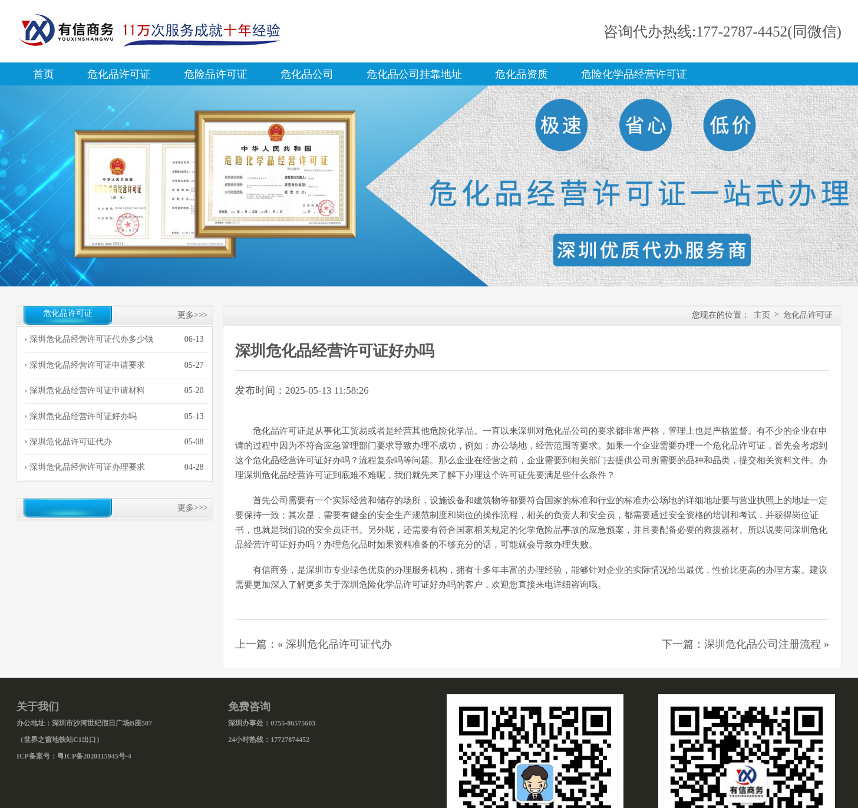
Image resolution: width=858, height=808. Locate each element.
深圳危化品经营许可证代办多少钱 (91, 339)
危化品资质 (521, 74)
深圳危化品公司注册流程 (762, 644)
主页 (762, 315)
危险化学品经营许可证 (634, 74)
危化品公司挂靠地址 (414, 74)
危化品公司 (307, 74)
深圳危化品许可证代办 (70, 441)
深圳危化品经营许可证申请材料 (87, 390)
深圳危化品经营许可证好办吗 (83, 416)
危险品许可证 (216, 74)
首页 (43, 74)
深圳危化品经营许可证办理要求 (87, 467)
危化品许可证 (119, 74)
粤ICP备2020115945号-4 (94, 756)
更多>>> (192, 315)
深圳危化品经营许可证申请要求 (87, 365)
